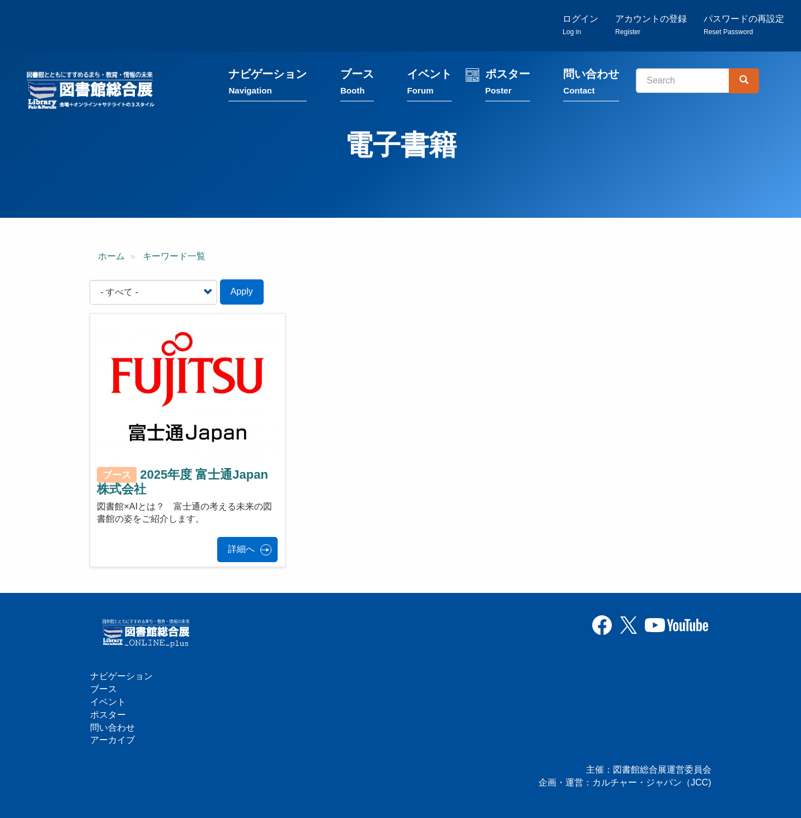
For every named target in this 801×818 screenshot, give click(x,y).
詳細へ (241, 550)
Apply (242, 292)
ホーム (111, 256)
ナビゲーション (269, 85)
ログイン (580, 25)
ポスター (508, 85)
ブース (358, 85)
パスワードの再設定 (744, 25)
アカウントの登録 (651, 25)
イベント (430, 85)
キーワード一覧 (174, 256)
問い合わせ (592, 85)
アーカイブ (112, 740)
